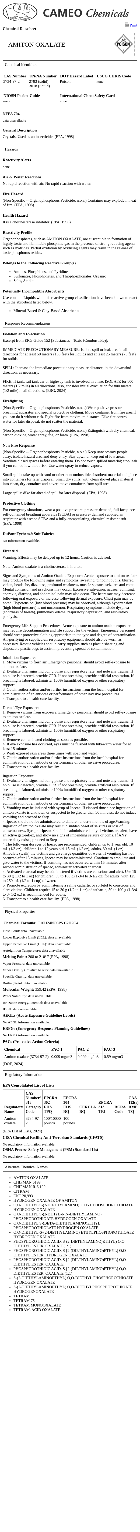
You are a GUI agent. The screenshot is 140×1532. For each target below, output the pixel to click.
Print (131, 24)
